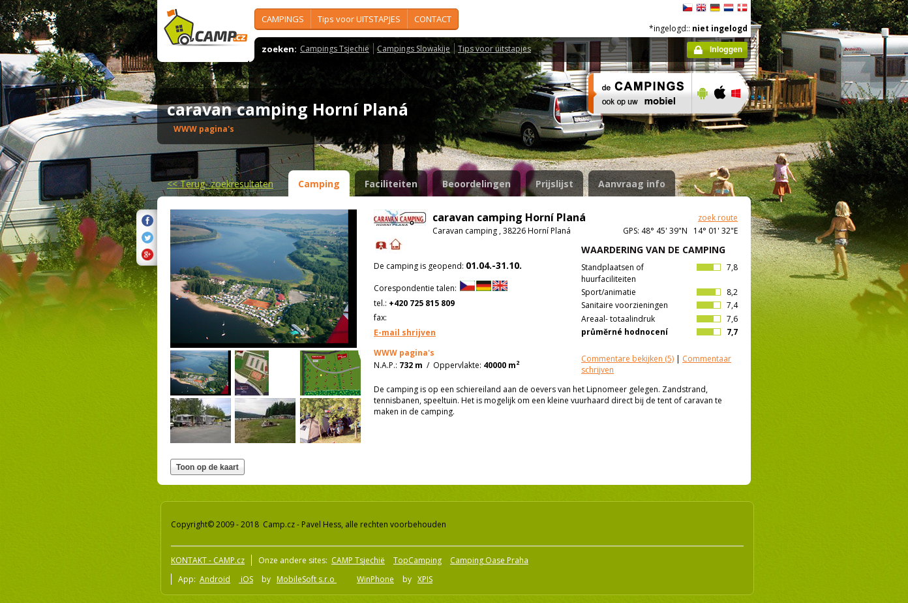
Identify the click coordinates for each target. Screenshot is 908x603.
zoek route (718, 217)
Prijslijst (554, 184)
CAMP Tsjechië (358, 560)
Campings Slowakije (413, 48)
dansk (742, 7)
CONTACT (432, 19)
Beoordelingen (476, 184)
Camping (319, 184)
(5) (627, 358)
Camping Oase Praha (489, 560)
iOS (246, 579)
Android (215, 579)
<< (220, 184)
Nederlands (728, 7)
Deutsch (715, 7)
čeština (687, 7)
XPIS (424, 579)
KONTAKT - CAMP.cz (208, 560)
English (701, 7)
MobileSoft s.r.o (307, 579)
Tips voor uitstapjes (494, 48)
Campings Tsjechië (334, 48)
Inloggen (726, 49)
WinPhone (375, 579)
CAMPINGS (283, 19)
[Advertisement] (805, 392)
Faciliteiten (391, 184)
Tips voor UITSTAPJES (359, 19)
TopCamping (417, 560)
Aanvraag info (631, 184)
